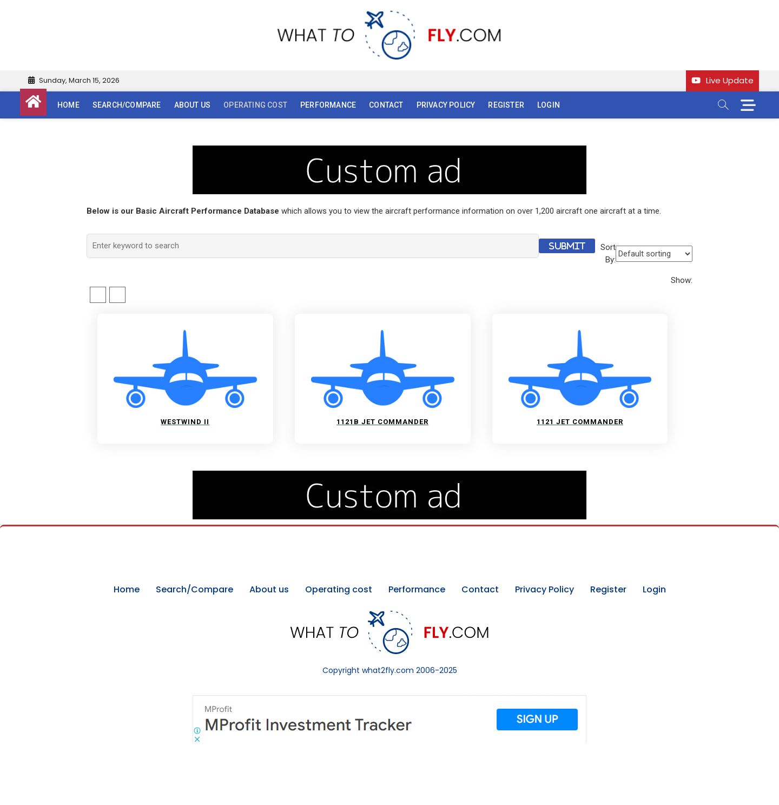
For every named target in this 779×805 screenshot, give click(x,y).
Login (548, 105)
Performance (328, 105)
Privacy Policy (446, 105)
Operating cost (255, 105)
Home (68, 105)
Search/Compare (127, 105)
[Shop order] (654, 254)
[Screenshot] (389, 700)
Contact (386, 105)
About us (192, 105)
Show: (681, 280)
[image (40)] (389, 151)
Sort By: (608, 253)
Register (506, 105)
